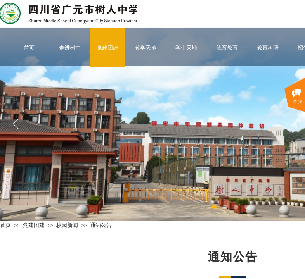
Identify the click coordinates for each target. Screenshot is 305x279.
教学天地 (145, 48)
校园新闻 (67, 225)
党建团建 (107, 48)
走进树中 (70, 48)
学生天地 (186, 48)
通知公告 (101, 225)
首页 (29, 48)
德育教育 (227, 48)
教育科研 (268, 48)
